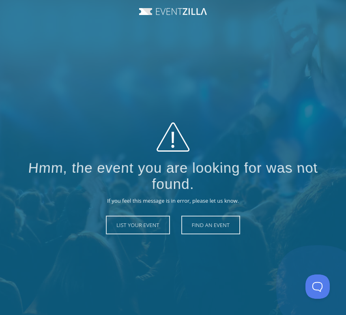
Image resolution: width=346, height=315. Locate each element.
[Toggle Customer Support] (317, 286)
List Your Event (137, 225)
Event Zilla (173, 11)
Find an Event (211, 225)
